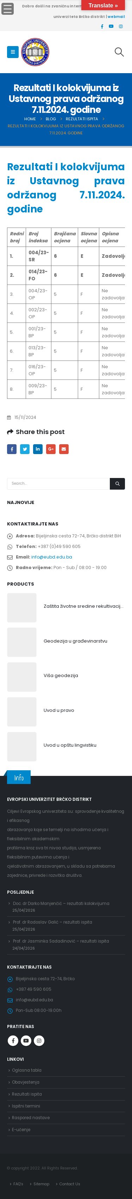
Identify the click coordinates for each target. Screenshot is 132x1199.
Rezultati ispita (27, 1094)
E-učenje (21, 1130)
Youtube (26, 1040)
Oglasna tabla (27, 1070)
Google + (51, 449)
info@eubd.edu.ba (51, 557)
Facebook (12, 449)
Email (64, 449)
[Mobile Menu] (13, 52)
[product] (22, 608)
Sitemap (41, 1184)
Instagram (39, 1040)
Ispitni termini (26, 1106)
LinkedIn (38, 449)
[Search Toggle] (119, 52)
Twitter (25, 449)
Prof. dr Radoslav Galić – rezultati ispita (52, 922)
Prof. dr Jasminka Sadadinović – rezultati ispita (61, 941)
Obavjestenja (25, 1082)
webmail (116, 16)
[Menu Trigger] (7, 9)
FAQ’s (18, 1184)
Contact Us (69, 1184)
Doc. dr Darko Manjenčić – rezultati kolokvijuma (61, 903)
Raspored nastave (31, 1118)
